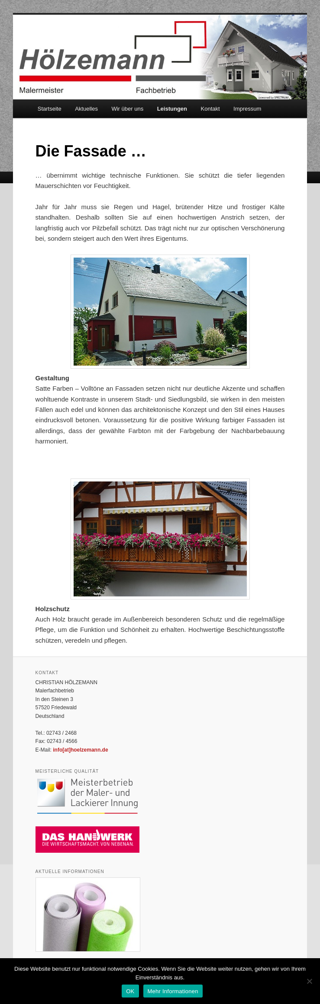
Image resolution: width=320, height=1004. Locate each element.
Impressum (247, 108)
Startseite (49, 108)
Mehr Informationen (173, 991)
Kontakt (210, 108)
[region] (160, 312)
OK (130, 991)
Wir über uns (127, 108)
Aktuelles (86, 108)
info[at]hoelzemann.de (80, 750)
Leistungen (172, 108)
